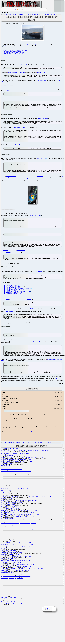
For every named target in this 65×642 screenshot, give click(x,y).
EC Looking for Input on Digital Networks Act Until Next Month (12, 481)
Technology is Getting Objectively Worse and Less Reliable (11, 562)
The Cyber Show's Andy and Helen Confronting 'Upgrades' (11, 554)
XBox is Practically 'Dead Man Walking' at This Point (10, 448)
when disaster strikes (21, 250)
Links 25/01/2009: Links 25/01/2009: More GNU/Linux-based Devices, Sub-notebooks (21, 14)
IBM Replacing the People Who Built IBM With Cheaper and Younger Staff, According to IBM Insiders (18, 523)
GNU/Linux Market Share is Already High (8, 455)
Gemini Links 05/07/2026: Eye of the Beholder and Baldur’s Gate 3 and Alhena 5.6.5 (15, 453)
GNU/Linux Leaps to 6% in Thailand (7, 479)
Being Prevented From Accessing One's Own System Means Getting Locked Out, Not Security (17, 560)
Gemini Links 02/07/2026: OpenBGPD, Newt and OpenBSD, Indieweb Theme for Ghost (16, 603)
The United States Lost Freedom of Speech (8, 521)
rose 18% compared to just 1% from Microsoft (16, 72)
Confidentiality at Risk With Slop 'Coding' (8, 473)
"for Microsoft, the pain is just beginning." (19, 127)
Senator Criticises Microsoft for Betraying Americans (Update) (15, 50)
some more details (9, 99)
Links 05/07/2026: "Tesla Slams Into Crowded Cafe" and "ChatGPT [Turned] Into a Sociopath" (17, 489)
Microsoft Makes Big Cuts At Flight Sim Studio (13, 293)
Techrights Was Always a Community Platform (9, 506)
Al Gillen (14, 176)
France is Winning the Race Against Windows (8, 494)
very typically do (40, 176)
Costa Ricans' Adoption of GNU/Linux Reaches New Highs (11, 584)
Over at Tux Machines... (5, 483)
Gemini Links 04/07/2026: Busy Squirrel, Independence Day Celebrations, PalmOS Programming (17, 512)
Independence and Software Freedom (7, 572)
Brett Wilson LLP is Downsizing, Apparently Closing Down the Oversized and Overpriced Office (17, 516)
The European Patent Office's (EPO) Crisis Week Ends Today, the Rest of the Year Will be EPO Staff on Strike (19, 574)
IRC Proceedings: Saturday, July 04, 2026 (8, 485)
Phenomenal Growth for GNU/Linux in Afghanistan (10, 508)
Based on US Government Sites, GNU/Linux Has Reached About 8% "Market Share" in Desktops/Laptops (19, 500)
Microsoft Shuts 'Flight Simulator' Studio (11, 290)
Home (4, 9)
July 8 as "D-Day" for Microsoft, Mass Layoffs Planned (10, 477)
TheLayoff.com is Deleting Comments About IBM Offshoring (11, 502)
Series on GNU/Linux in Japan (6, 465)
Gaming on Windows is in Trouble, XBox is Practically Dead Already (13, 590)
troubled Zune (5, 250)
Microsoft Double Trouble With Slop (7, 498)
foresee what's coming (41, 72)
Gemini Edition (14, 9)
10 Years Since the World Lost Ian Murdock (8, 550)
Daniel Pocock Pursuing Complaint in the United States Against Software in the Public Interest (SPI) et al (19, 510)
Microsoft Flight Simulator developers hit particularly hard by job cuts (17, 291)
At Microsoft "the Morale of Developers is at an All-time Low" (11, 469)
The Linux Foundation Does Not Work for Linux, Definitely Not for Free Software (15, 570)
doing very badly (10, 239)
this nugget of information (23, 331)
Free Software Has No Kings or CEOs (7, 518)
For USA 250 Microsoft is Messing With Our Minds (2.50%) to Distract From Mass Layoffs (16, 525)
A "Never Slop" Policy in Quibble (6, 463)
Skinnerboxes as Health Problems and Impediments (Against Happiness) (13, 582)
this (8, 299)
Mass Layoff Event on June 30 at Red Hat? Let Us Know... (11, 588)
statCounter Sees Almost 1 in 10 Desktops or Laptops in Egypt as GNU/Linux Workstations (16, 556)
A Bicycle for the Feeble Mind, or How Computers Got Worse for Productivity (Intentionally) (17, 529)
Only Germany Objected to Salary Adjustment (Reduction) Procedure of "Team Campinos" (16, 461)
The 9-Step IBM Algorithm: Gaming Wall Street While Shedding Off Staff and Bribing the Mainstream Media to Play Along (22, 457)
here (11, 322)
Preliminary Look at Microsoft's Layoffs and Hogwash (13, 53)
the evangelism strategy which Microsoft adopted (20, 178)
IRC (10, 9)
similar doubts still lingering (45, 45)
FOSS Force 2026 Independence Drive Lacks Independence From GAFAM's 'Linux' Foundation (17, 564)
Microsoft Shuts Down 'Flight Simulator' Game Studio (14, 289)
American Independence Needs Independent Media (9, 504)
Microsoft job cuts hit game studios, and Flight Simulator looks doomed (17, 288)
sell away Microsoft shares (43, 118)
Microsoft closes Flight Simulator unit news (12, 287)
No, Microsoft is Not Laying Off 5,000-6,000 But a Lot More (11, 552)
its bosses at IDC (9, 176)
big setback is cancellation (10, 311)
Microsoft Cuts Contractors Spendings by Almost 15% (13, 52)
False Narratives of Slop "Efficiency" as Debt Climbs (10, 475)
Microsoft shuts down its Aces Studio (11, 285)
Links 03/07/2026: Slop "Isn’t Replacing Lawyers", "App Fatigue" (12, 578)
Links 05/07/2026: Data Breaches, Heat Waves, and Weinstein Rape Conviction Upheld (16, 471)
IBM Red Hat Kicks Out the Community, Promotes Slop (10, 596)
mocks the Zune (14, 231)
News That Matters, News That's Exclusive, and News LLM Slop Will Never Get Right (16, 566)
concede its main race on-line (35, 215)
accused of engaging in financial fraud (30, 45)
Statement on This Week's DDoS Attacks (8, 580)
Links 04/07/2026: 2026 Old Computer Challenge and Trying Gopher (12, 533)
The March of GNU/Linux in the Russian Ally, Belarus (10, 558)
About (7, 9)
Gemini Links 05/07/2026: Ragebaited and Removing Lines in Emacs (13, 487)
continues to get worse (41, 158)
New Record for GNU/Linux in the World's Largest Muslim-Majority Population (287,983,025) (17, 592)
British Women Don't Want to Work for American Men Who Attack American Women (15, 586)
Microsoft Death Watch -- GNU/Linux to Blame (12, 51)
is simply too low (9, 90)
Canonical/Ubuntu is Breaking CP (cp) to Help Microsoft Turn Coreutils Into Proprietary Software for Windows (20, 514)
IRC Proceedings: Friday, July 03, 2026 (7, 541)
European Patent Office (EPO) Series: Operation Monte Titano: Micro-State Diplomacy (16, 576)
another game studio (38, 271)
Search (27, 9)
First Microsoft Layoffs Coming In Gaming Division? (14, 286)
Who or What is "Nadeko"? (5, 548)
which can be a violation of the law (29, 432)
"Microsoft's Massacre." (41, 80)
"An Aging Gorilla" (17, 145)
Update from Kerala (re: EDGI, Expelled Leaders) (47, 14)
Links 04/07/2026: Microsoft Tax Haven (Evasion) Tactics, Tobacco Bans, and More (15, 531)
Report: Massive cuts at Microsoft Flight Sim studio (13, 292)
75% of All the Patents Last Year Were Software (9, 467)
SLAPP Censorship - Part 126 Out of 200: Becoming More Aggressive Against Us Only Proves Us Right (19, 594)
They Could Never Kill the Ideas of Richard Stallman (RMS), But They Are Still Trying (16, 459)
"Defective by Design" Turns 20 (6, 527)
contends (8, 252)
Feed (30, 9)
